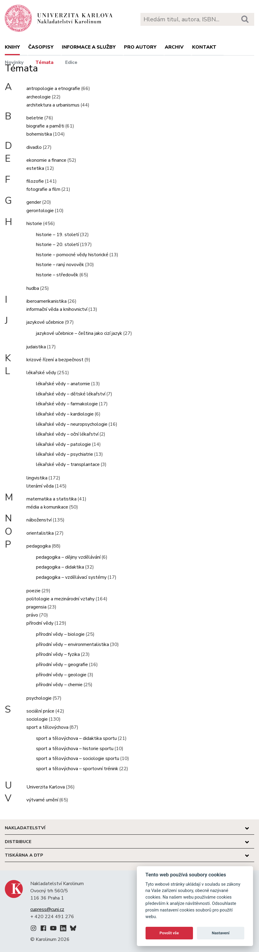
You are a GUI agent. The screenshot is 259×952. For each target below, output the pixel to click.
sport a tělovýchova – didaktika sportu (76, 738)
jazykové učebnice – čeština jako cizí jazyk (79, 333)
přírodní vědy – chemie (59, 684)
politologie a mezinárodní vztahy (60, 599)
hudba (32, 288)
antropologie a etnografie (53, 88)
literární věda (40, 486)
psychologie (39, 698)
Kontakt (204, 47)
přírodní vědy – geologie (61, 674)
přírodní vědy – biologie (60, 634)
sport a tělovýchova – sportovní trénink (77, 768)
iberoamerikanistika (46, 301)
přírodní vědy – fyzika (58, 654)
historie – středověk (57, 275)
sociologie (37, 719)
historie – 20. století (57, 244)
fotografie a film (43, 189)
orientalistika (40, 533)
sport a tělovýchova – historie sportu (74, 748)
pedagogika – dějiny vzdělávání (68, 557)
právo (32, 615)
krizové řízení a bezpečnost (54, 359)
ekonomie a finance (46, 160)
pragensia (36, 607)
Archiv (174, 47)
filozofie (35, 181)
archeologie (38, 97)
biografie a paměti (45, 126)
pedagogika (38, 546)
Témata (44, 62)
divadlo (34, 147)
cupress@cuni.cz (47, 909)
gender (33, 202)
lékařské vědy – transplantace (68, 464)
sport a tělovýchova (47, 727)
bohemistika (39, 134)
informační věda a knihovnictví (56, 309)
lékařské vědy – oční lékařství (67, 434)
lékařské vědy (41, 372)
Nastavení (221, 933)
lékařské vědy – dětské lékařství (70, 394)
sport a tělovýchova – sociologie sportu (77, 758)
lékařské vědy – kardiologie (65, 414)
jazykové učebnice (45, 322)
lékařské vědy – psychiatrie (64, 454)
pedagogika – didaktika (60, 567)
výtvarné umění (42, 800)
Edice (71, 62)
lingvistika (36, 478)
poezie (33, 590)
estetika (35, 168)
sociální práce (40, 711)
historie (34, 223)
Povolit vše (169, 933)
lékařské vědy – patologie (63, 444)
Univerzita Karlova (45, 787)
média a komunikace (47, 507)
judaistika (36, 347)
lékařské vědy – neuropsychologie (71, 424)
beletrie (34, 118)
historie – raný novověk (60, 264)
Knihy (12, 47)
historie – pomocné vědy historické (72, 254)
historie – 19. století (57, 234)
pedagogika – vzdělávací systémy (71, 577)
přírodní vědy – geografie (62, 664)
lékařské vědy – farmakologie (67, 404)
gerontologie (40, 210)
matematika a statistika (51, 499)
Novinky (14, 62)
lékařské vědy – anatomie (63, 383)
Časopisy (40, 47)
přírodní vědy (39, 623)
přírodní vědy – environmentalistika (72, 644)
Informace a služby (89, 47)
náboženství (39, 520)
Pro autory (140, 47)
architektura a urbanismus (53, 105)
